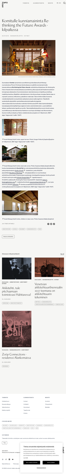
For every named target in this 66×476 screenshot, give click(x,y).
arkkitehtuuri (7, 229)
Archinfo (47, 401)
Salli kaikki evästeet (32, 462)
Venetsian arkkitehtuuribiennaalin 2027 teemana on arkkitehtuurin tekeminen (49, 290)
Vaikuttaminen (6, 407)
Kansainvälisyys (16, 36)
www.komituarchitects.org (37, 182)
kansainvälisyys (31, 229)
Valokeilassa (13, 425)
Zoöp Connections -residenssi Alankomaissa (16, 356)
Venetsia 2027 (59, 304)
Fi (57, 3)
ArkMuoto (21, 425)
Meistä (50, 3)
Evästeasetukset (41, 467)
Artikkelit (26, 404)
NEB (37, 428)
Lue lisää (25, 457)
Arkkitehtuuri (14, 282)
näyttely (37, 301)
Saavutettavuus (6, 464)
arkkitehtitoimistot (16, 303)
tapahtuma (6, 303)
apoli (32, 428)
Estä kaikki (51, 462)
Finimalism (26, 428)
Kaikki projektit (6, 410)
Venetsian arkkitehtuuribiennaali (44, 304)
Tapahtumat (27, 410)
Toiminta (26, 3)
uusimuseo (39, 425)
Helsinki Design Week (23, 177)
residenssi (5, 366)
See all (62, 254)
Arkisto (25, 413)
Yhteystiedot (48, 404)
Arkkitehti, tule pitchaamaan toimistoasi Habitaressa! (16, 291)
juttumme (15, 184)
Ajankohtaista (38, 3)
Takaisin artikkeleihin (8, 236)
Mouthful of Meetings (16, 173)
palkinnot (22, 229)
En (60, 3)
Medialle (47, 407)
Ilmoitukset (23, 282)
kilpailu (15, 229)
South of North (19, 170)
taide (39, 229)
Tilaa (4, 442)
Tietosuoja (16, 464)
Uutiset (27, 36)
